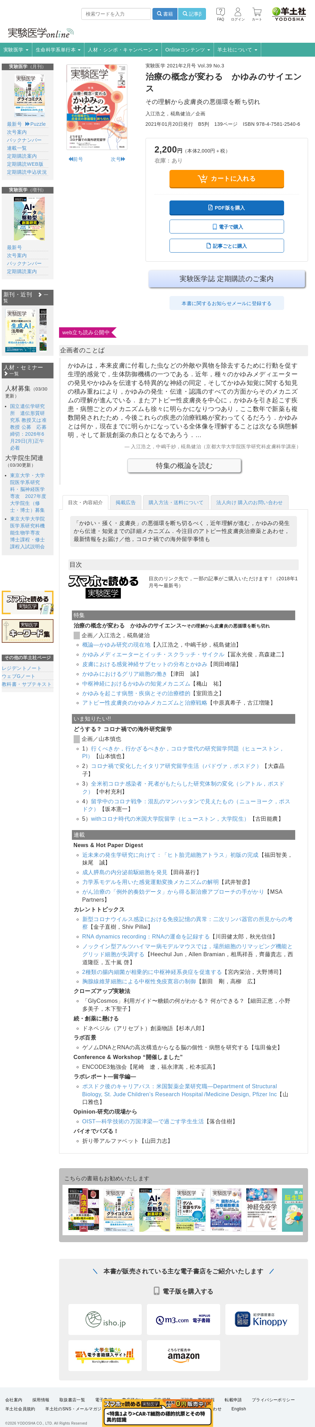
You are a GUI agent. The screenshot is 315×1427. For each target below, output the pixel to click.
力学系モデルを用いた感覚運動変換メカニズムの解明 (150, 882)
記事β (192, 14)
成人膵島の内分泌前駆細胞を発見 (125, 872)
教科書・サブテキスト (27, 684)
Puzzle (35, 124)
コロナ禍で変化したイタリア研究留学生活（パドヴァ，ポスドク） (176, 766)
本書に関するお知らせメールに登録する (227, 303)
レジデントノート (22, 668)
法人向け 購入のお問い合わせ (249, 502)
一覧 (11, 373)
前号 (75, 159)
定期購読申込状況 (27, 172)
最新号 (14, 124)
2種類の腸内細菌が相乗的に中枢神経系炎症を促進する (152, 972)
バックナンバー (24, 140)
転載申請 (233, 1407)
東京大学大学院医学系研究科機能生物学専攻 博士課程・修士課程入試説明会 (27, 532)
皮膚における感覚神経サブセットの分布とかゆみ (145, 664)
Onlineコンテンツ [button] (187, 49)
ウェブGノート (19, 676)
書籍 (165, 14)
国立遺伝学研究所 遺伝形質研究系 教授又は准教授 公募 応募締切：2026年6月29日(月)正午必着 (28, 427)
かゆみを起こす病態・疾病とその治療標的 (136, 693)
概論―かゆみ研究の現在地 (116, 645)
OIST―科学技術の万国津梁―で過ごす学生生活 (143, 1121)
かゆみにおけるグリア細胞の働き (125, 674)
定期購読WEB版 (25, 164)
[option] (20, 330)
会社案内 (14, 1407)
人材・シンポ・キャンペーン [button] (123, 49)
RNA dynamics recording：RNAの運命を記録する (146, 937)
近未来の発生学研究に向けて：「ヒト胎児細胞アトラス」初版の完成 (170, 855)
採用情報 (41, 1407)
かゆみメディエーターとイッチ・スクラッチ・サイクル (153, 654)
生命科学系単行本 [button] (58, 49)
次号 (118, 159)
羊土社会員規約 (20, 1416)
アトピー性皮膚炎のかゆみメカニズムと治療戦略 (145, 703)
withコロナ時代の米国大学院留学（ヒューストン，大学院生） (170, 819)
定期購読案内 (22, 156)
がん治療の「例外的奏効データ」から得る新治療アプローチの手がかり (173, 892)
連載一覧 (17, 148)
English (238, 1416)
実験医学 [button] (15, 49)
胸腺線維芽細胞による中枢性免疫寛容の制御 (139, 981)
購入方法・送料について (176, 502)
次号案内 (17, 132)
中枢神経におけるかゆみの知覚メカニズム (136, 684)
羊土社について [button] (237, 49)
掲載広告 (126, 502)
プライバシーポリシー (273, 1407)
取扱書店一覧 (72, 1407)
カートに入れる (227, 178)
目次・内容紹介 (85, 502)
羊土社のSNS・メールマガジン (75, 1416)
